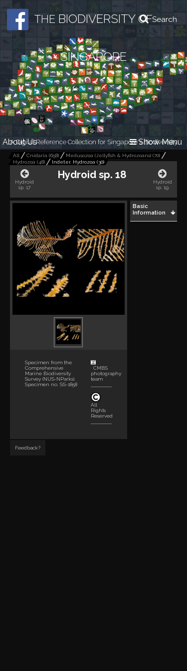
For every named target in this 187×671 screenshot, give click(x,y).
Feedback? (27, 447)
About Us (19, 142)
